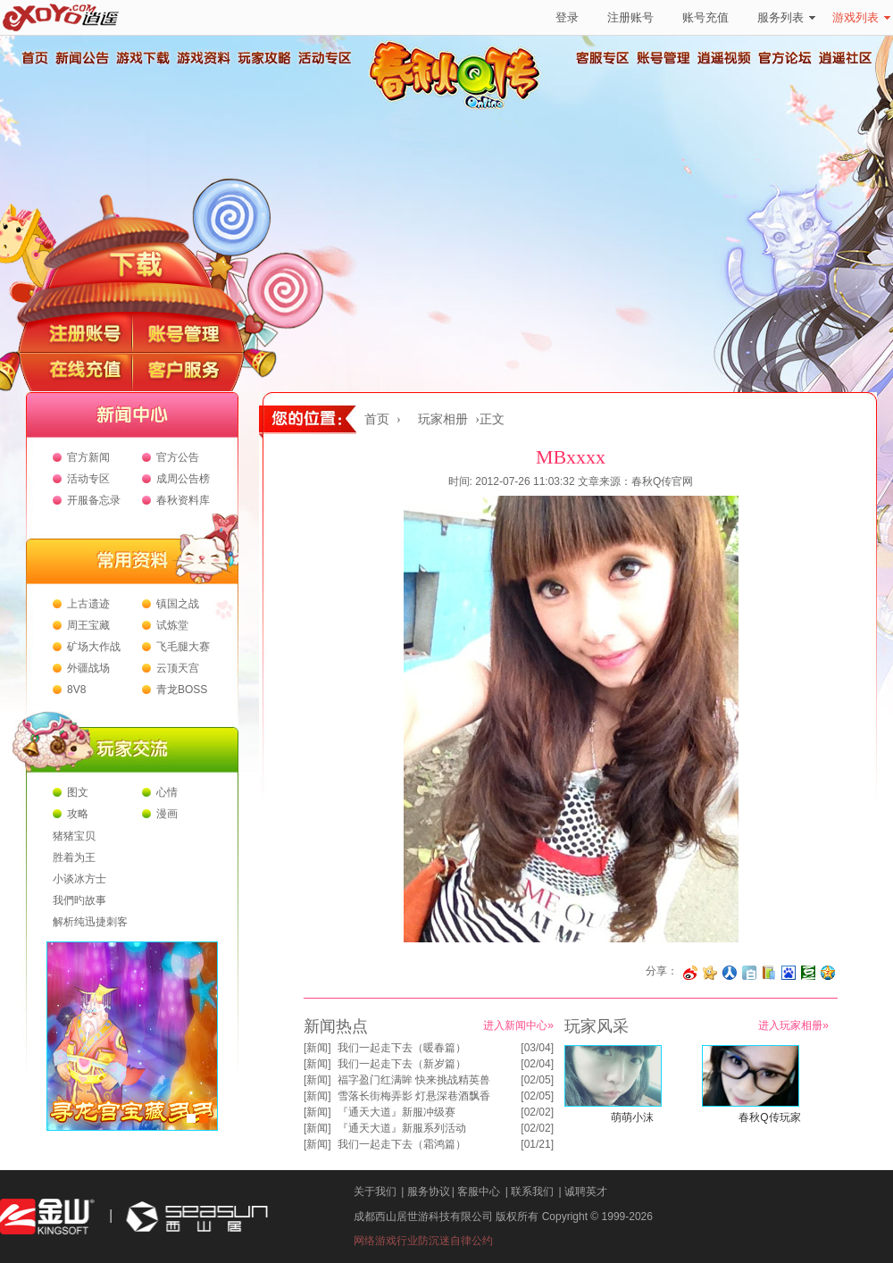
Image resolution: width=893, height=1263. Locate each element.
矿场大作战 (94, 646)
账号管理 (663, 58)
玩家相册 (443, 419)
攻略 (77, 813)
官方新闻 (88, 457)
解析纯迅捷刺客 (90, 922)
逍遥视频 (724, 58)
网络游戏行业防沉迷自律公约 (423, 1240)
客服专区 (602, 58)
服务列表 (786, 17)
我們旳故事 (79, 900)
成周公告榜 (183, 479)
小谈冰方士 (79, 879)
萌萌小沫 (632, 1117)
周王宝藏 (88, 625)
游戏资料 (202, 58)
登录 (567, 17)
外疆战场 (88, 668)
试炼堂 (172, 625)
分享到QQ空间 (828, 973)
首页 (34, 58)
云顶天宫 (177, 668)
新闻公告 (81, 58)
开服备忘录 (94, 500)
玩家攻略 (263, 58)
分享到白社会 (749, 973)
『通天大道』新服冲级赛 (396, 1112)
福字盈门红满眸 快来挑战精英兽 (414, 1080)
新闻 (317, 1047)
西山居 (194, 1217)
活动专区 (324, 58)
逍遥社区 (845, 58)
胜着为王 (74, 857)
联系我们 (532, 1191)
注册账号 (630, 17)
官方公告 (177, 457)
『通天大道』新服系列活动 (402, 1128)
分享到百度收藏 (788, 973)
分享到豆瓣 (808, 973)
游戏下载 (142, 58)
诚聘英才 (585, 1191)
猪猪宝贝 (74, 836)
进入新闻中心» (518, 1025)
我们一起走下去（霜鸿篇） (402, 1144)
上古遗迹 (88, 604)
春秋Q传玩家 (769, 1117)
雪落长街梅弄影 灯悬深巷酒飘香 (414, 1096)
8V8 (76, 689)
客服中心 (478, 1191)
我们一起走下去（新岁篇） (402, 1064)
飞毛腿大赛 (183, 646)
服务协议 (428, 1191)
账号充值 (705, 17)
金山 (47, 1217)
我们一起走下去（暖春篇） (402, 1047)
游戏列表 (861, 17)
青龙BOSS (181, 689)
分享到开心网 (710, 973)
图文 (77, 792)
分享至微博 (690, 973)
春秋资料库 (183, 500)
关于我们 (375, 1191)
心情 (167, 792)
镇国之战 (177, 604)
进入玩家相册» (793, 1025)
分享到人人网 (729, 973)
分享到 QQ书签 (769, 973)
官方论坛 (785, 58)
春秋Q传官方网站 (460, 107)
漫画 (167, 813)
